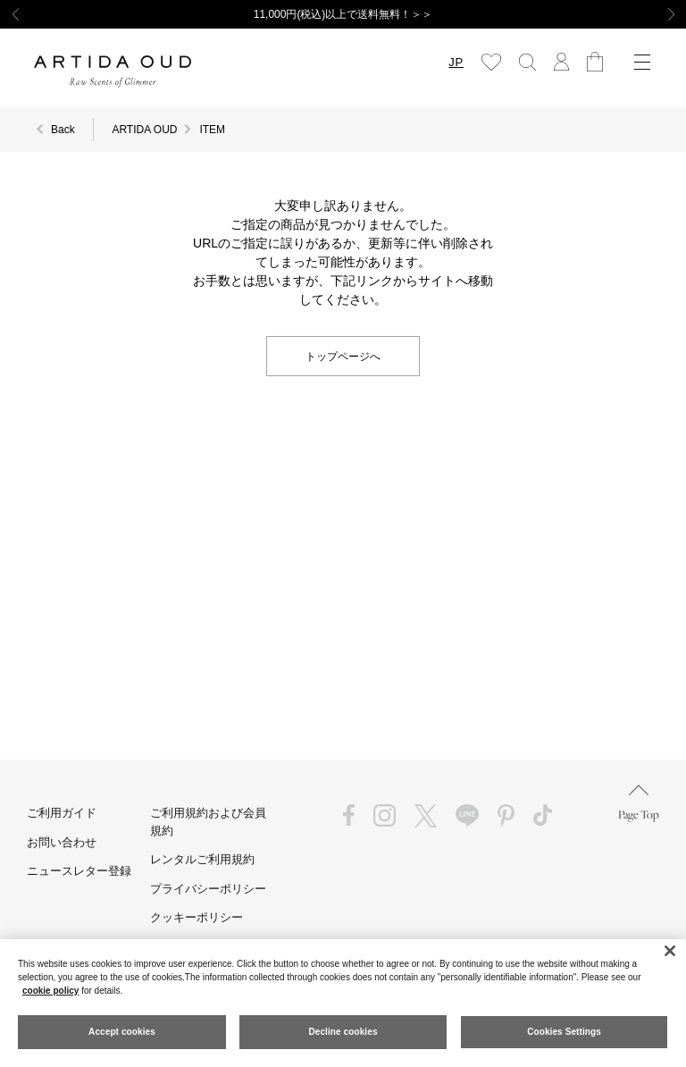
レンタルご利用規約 (202, 859)
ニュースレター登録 (79, 871)
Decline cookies (342, 1032)
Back (63, 129)
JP (456, 62)
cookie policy (50, 991)
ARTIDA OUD (144, 129)
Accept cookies (121, 1032)
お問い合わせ (61, 842)
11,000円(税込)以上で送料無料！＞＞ (343, 14)
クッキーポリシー (196, 917)
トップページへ (343, 355)
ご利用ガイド (61, 812)
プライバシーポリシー (208, 888)
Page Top (638, 803)
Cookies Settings (564, 1032)
